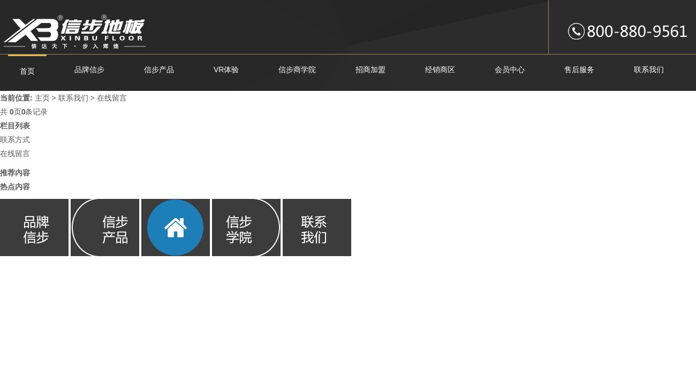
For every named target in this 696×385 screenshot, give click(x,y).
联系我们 (73, 98)
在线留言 (112, 98)
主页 (42, 98)
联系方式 (15, 139)
